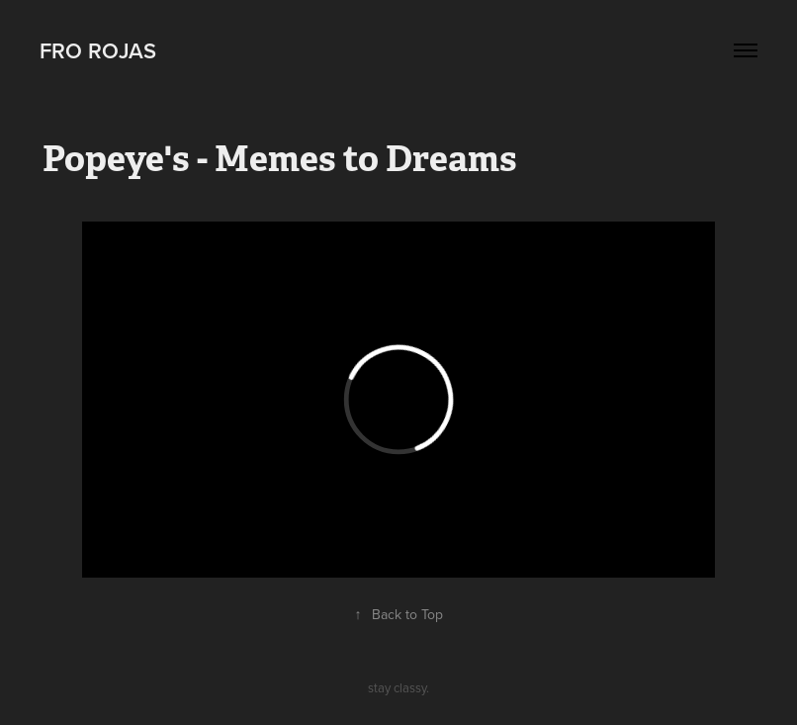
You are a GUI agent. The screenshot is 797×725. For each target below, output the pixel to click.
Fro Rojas (98, 50)
